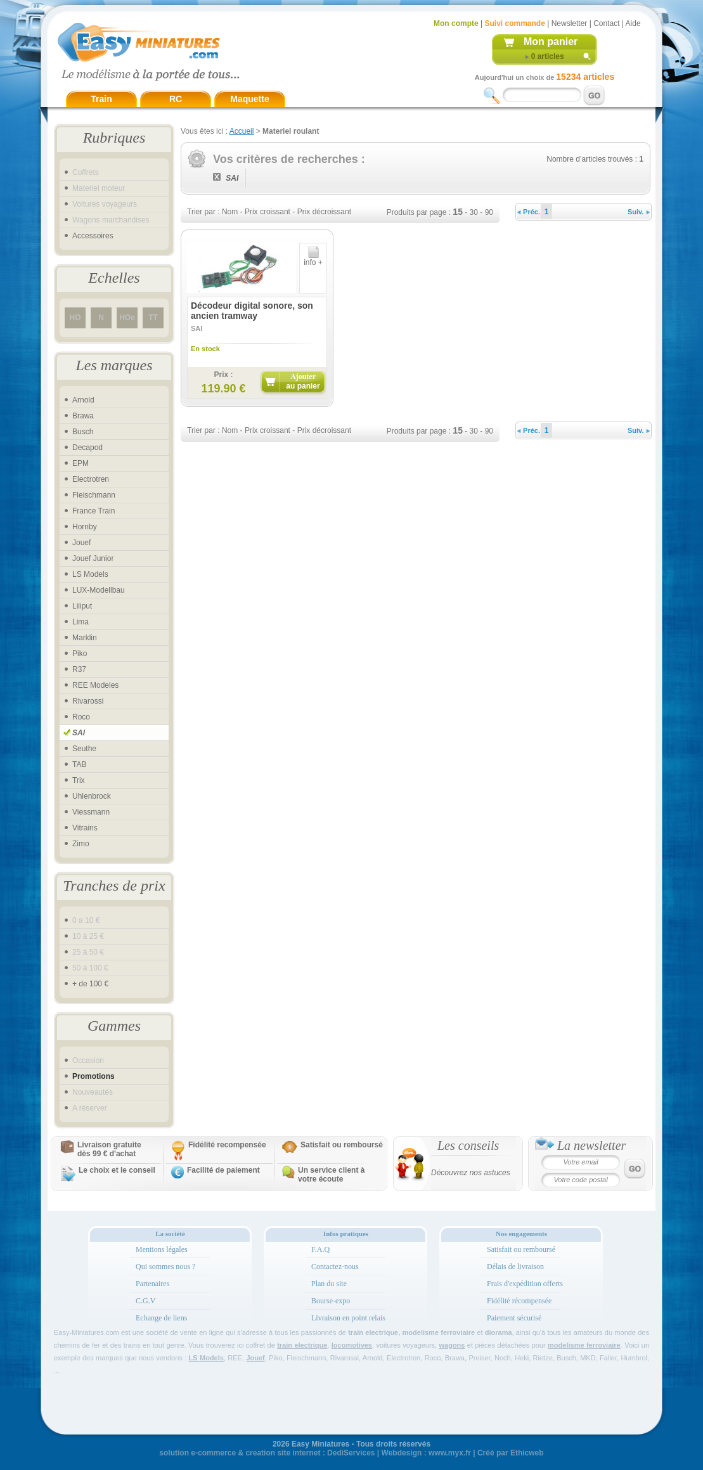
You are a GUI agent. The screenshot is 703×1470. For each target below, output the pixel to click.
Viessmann (91, 812)
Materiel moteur (98, 188)
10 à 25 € (88, 936)
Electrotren (90, 479)
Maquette (249, 99)
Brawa (83, 415)
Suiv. (639, 212)
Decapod (87, 447)
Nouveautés (92, 1092)
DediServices (351, 1452)
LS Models (90, 574)
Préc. (528, 212)
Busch (82, 431)
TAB (79, 764)
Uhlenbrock (91, 796)
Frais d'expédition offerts (525, 1283)
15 (458, 212)
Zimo (80, 843)
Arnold (83, 400)
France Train (93, 510)
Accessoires (92, 235)
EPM (80, 463)
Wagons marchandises (111, 220)
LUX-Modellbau (98, 590)
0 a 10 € (86, 920)
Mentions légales (162, 1249)
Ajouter (302, 381)
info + (313, 259)
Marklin (84, 637)
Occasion (88, 1060)
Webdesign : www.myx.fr (426, 1452)
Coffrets (85, 172)
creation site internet (282, 1452)
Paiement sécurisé (514, 1317)
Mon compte (456, 23)
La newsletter (591, 1145)
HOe (127, 317)
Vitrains (85, 827)
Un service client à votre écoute (331, 1174)
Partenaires (152, 1283)
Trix (78, 780)
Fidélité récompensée (519, 1300)
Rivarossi (87, 701)
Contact (606, 23)
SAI (78, 732)
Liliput (82, 606)
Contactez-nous (335, 1266)
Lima (80, 621)
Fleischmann (93, 495)
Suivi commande (514, 23)
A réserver (89, 1108)
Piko (79, 653)
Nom (230, 211)
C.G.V (145, 1300)
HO (75, 317)
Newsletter (569, 23)
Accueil (241, 131)
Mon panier (550, 41)
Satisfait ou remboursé (341, 1144)
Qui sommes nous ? (165, 1266)
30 (474, 212)
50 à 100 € (90, 968)
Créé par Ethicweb (510, 1452)
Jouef (81, 542)
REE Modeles (95, 685)
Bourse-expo (330, 1300)
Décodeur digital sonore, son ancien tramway (252, 310)
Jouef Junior (92, 558)
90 (489, 212)
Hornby (84, 526)
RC (175, 99)
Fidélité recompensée (227, 1144)
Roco (81, 716)
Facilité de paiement (223, 1170)
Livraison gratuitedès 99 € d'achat (109, 1149)
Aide (633, 23)
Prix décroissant (324, 211)
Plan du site (329, 1283)
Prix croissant (267, 211)
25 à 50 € (88, 952)
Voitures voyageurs (104, 204)
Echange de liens (161, 1317)
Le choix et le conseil (117, 1170)
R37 (79, 669)
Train (101, 99)
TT (153, 317)
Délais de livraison (515, 1266)
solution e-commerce (197, 1452)
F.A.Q (320, 1249)
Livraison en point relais (348, 1317)
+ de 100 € (90, 983)
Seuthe (84, 748)
